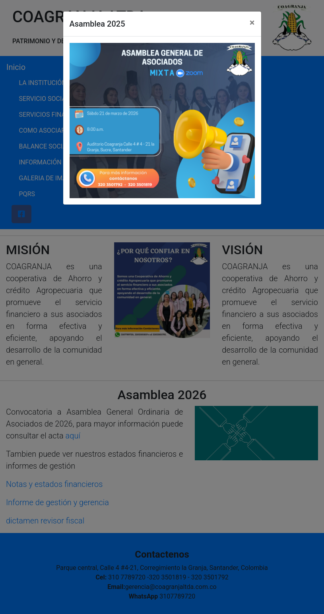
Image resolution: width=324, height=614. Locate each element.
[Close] (252, 23)
